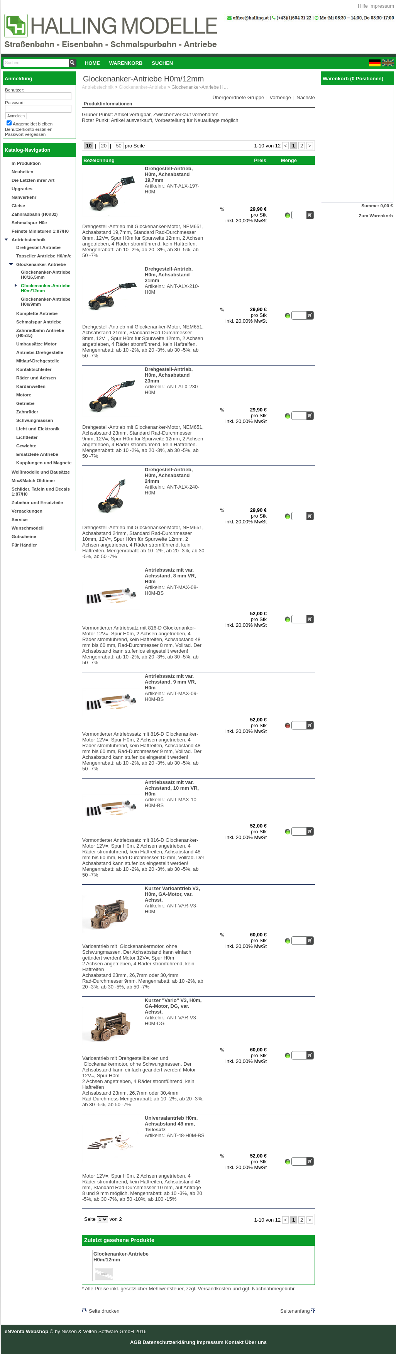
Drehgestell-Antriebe (38, 247)
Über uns (256, 1342)
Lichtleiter (27, 437)
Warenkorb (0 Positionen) (353, 78)
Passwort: (15, 102)
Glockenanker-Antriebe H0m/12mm (46, 288)
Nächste (305, 97)
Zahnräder (27, 411)
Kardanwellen (31, 386)
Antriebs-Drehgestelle (39, 352)
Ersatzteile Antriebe (37, 454)
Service (20, 519)
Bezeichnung (99, 160)
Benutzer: (14, 89)
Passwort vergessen (25, 134)
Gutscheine (24, 536)
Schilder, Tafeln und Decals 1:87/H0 (41, 491)
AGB (135, 1342)
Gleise (18, 205)
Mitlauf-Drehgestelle (37, 360)
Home (92, 63)
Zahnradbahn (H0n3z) (35, 214)
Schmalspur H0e (29, 222)
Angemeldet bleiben (32, 123)
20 (104, 146)
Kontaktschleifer (34, 369)
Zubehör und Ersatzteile (37, 502)
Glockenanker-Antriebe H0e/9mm (46, 301)
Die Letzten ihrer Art (33, 180)
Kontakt (234, 1342)
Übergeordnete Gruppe (238, 97)
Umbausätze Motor (36, 343)
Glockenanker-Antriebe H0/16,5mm (46, 274)
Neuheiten (23, 171)
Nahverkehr (24, 197)
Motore (23, 394)
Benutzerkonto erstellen (28, 129)
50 (118, 146)
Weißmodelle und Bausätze (41, 471)
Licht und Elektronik (37, 428)
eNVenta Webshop (26, 1331)
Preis (260, 160)
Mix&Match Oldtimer (33, 480)
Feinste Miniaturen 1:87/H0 (40, 231)
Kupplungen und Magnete (43, 462)
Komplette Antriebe (37, 313)
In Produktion (26, 163)
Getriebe (25, 403)
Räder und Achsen (36, 377)
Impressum (381, 6)
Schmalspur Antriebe (38, 321)
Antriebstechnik (29, 239)
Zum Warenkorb (376, 215)
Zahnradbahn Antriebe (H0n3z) (40, 333)
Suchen (162, 63)
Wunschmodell (28, 527)
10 (88, 146)
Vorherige (280, 97)
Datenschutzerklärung (168, 1342)
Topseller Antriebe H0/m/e (43, 255)
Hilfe (363, 6)
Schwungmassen (34, 420)
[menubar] (129, 63)
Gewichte (26, 445)
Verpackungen (27, 510)
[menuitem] (92, 63)
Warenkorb (126, 63)
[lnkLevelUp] (98, 1300)
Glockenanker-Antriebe (41, 264)
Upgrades (22, 188)
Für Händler (24, 544)
